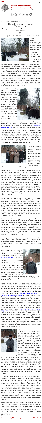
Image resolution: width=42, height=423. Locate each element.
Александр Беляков (7, 257)
